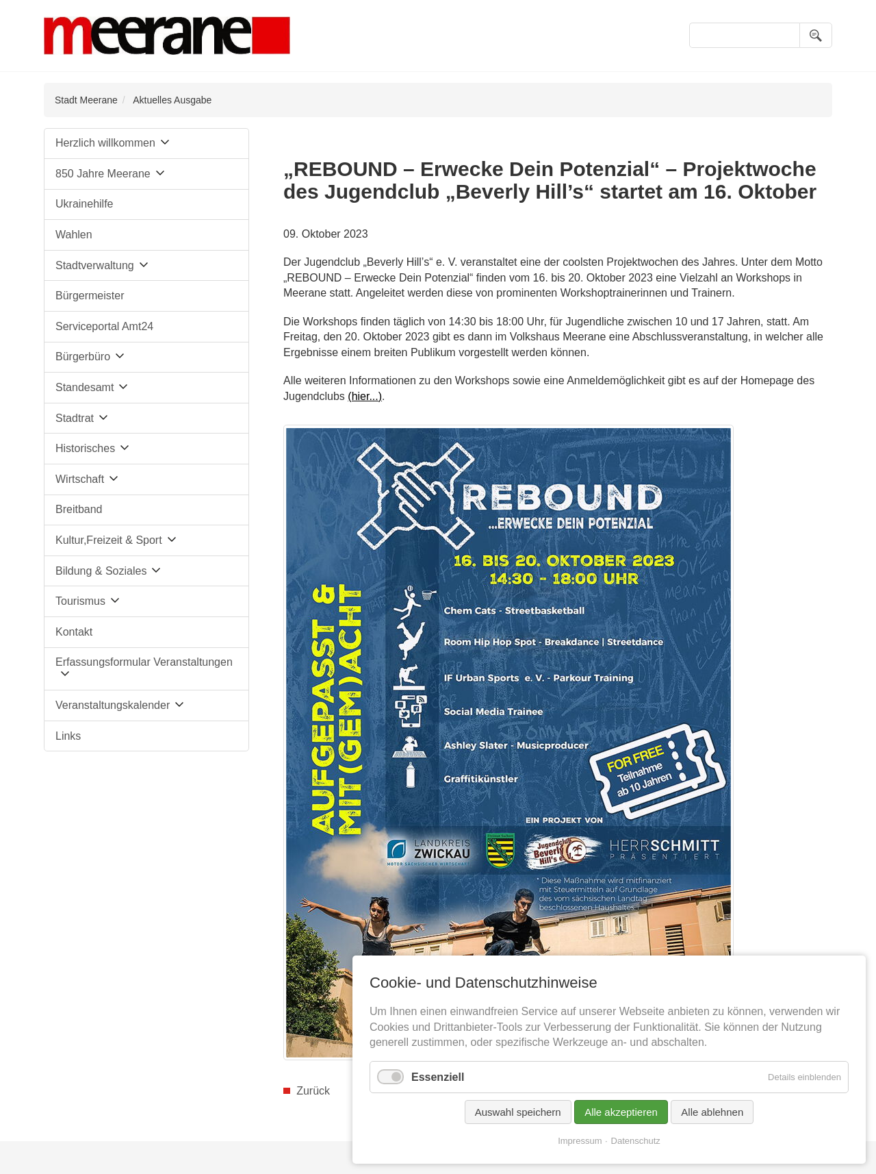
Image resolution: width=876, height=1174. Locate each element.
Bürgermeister (89, 295)
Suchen (815, 35)
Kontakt (73, 632)
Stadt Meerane (86, 100)
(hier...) (365, 396)
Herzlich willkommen (105, 143)
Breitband (79, 509)
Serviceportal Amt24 (104, 326)
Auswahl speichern (518, 1112)
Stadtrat (74, 418)
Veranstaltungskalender (112, 705)
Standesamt (84, 387)
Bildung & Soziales (100, 571)
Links (68, 736)
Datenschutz (635, 1141)
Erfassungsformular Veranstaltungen (144, 662)
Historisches (85, 448)
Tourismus (80, 601)
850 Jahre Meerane (103, 173)
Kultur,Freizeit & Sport (108, 540)
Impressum (580, 1141)
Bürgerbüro (82, 356)
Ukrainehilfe (84, 204)
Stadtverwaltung (94, 265)
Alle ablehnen (712, 1112)
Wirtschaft (79, 479)
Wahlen (73, 234)
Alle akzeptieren (621, 1112)
